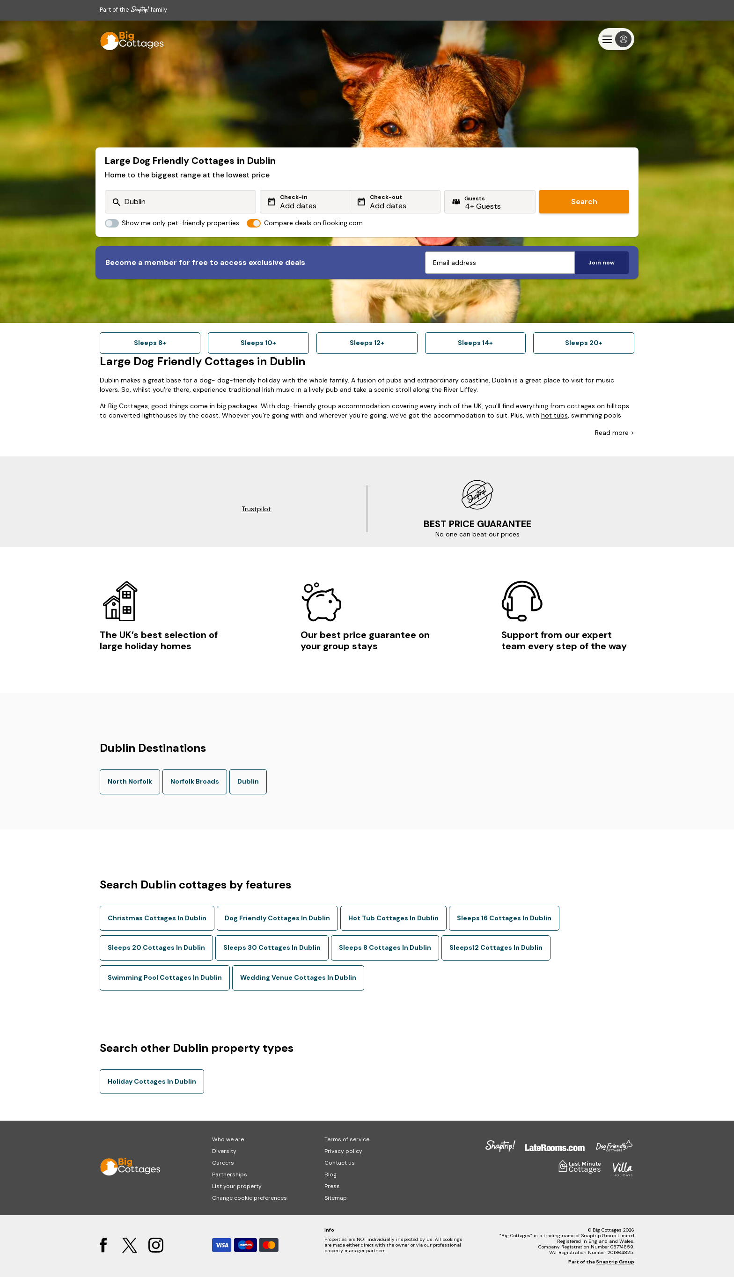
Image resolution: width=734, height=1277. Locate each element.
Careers (223, 1163)
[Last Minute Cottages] (128, 39)
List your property (237, 1186)
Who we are (228, 1139)
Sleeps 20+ (583, 342)
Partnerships (229, 1174)
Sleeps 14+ (475, 342)
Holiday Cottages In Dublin (152, 1081)
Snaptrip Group (615, 1262)
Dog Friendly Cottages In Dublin (277, 918)
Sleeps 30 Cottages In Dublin (272, 947)
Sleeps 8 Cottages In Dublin (385, 947)
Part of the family (133, 10)
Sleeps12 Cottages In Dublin (496, 947)
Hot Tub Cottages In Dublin (393, 918)
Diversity (224, 1151)
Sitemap (335, 1198)
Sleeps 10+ (258, 342)
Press (332, 1186)
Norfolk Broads (194, 781)
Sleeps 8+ (150, 342)
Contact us (339, 1163)
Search (584, 201)
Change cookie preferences (249, 1198)
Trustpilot (256, 509)
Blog (330, 1174)
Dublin (248, 781)
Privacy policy (343, 1151)
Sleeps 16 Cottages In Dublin (504, 918)
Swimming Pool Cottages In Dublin (165, 977)
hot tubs (554, 415)
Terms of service (346, 1139)
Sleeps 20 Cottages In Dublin (156, 947)
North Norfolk (130, 781)
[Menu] (616, 39)
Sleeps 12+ (367, 342)
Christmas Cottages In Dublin (157, 918)
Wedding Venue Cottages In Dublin (298, 977)
